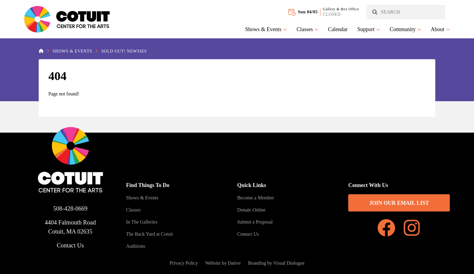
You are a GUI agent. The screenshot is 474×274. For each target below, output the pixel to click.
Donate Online (251, 209)
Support (368, 29)
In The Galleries (141, 221)
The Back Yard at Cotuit (149, 234)
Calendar (338, 29)
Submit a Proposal (255, 221)
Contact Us (70, 245)
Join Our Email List (399, 203)
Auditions (135, 246)
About (440, 29)
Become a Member (255, 197)
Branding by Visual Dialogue (276, 263)
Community (405, 29)
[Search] (405, 12)
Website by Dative (223, 263)
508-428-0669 (70, 208)
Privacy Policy (184, 263)
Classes (307, 29)
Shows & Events (266, 29)
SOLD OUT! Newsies (124, 51)
